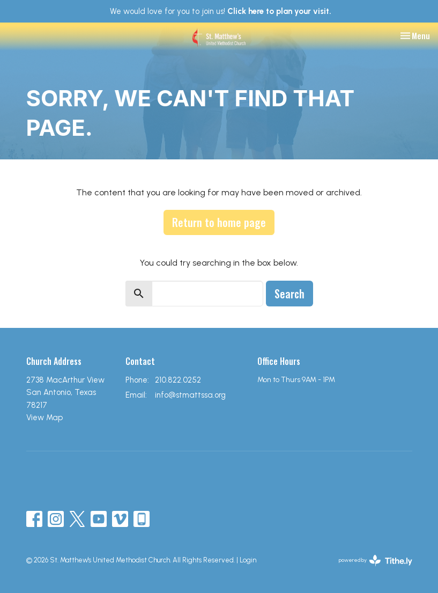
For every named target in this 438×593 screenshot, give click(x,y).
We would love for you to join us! (220, 11)
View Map (44, 417)
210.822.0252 (178, 380)
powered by (375, 560)
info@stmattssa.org (190, 395)
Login (248, 560)
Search (289, 293)
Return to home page (219, 222)
